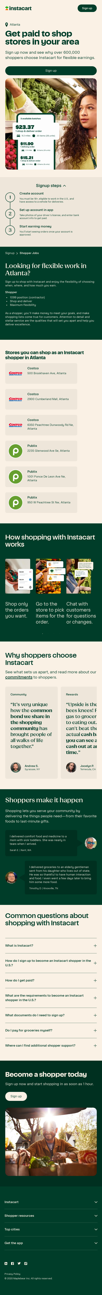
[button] (51, 212)
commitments (18, 677)
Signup (9, 253)
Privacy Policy (12, 1274)
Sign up (51, 70)
